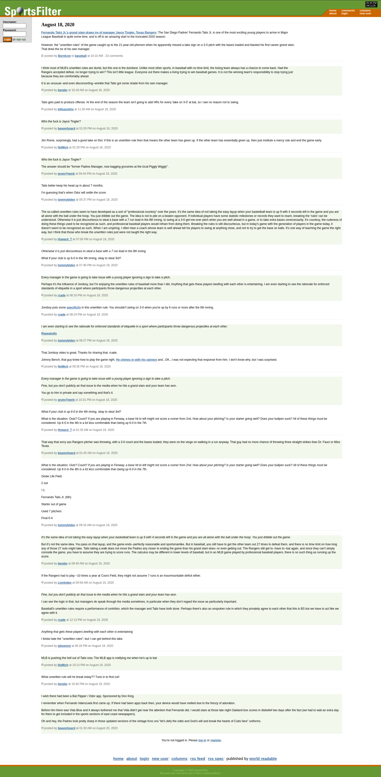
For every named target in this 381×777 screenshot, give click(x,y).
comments (348, 10)
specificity (74, 307)
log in (202, 740)
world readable (263, 759)
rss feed (197, 759)
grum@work (66, 173)
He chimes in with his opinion (136, 359)
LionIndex (65, 582)
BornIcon (64, 56)
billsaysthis (66, 109)
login (344, 13)
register (215, 740)
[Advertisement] (340, 55)
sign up (20, 39)
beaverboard (66, 128)
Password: (10, 30)
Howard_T (65, 239)
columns (365, 10)
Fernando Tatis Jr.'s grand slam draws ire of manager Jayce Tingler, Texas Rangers (98, 32)
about (333, 13)
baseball (81, 56)
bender (63, 90)
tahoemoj (64, 646)
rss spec (216, 759)
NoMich (63, 147)
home (332, 10)
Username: (10, 21)
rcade (62, 295)
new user (365, 13)
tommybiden (66, 199)
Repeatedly (49, 333)
